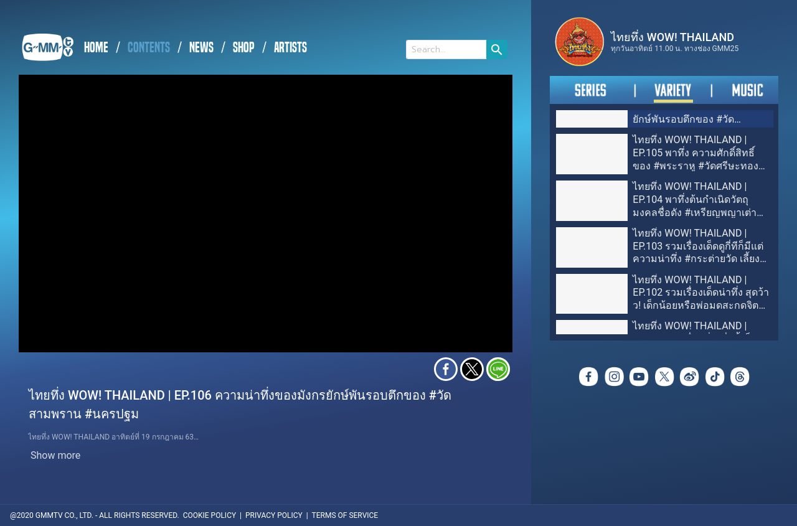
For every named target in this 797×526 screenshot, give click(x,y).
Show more (55, 455)
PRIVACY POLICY (274, 515)
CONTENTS (149, 47)
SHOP (244, 47)
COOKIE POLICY (209, 515)
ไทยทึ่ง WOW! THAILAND (672, 37)
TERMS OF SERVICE (345, 515)
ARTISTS (290, 47)
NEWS (201, 47)
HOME (96, 47)
